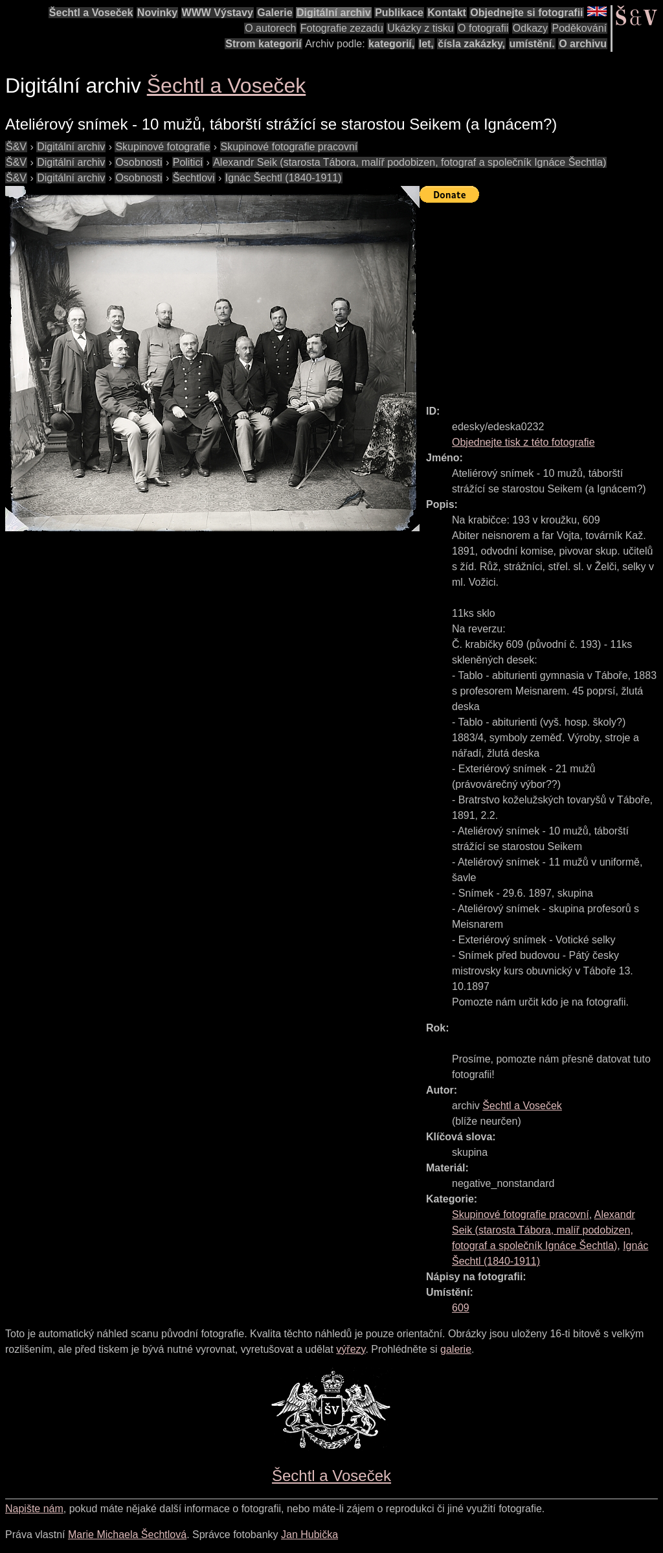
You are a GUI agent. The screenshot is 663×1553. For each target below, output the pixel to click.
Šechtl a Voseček (91, 12)
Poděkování (579, 28)
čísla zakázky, (471, 43)
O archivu (583, 43)
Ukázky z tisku (420, 28)
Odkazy (530, 28)
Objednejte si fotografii (526, 12)
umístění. (532, 43)
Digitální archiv (334, 12)
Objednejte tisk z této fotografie (523, 442)
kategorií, (391, 43)
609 (460, 1307)
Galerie (274, 12)
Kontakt (446, 12)
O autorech (270, 28)
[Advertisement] (541, 298)
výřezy (350, 1349)
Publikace (399, 12)
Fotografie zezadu (341, 28)
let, (426, 43)
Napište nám (34, 1508)
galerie (455, 1349)
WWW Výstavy (217, 12)
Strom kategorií (263, 43)
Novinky (157, 12)
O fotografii (483, 28)
